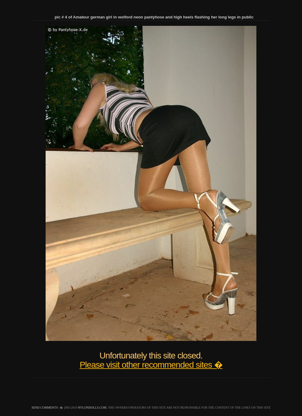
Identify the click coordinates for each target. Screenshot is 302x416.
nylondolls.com (92, 407)
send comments (44, 407)
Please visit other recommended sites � (151, 365)
